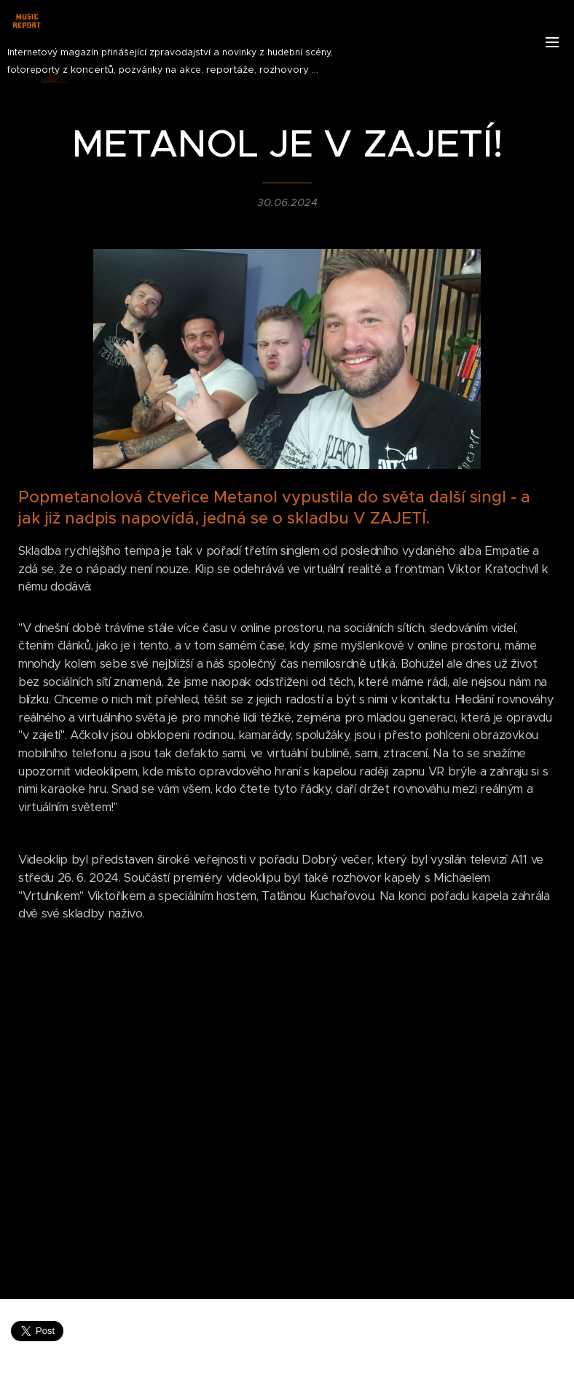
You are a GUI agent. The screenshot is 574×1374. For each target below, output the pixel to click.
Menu (552, 42)
